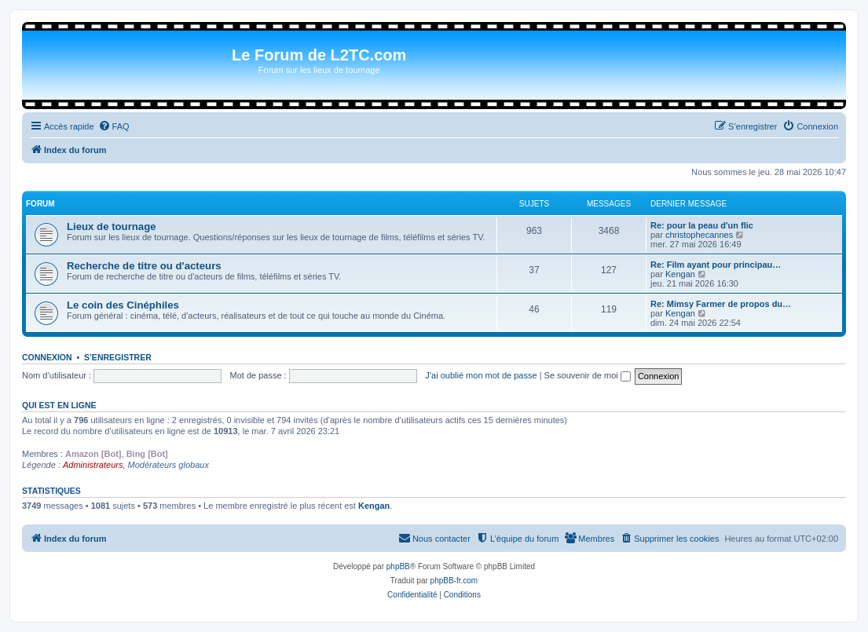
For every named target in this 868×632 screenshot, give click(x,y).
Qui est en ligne (59, 405)
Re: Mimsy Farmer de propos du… (720, 304)
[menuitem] (114, 126)
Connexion (47, 357)
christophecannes (699, 234)
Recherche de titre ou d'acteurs (144, 266)
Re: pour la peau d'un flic (701, 225)
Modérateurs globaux (168, 464)
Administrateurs (93, 464)
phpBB (398, 566)
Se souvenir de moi (587, 375)
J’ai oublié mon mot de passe (481, 375)
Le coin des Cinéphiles (123, 305)
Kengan (680, 274)
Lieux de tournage (111, 226)
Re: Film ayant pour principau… (715, 264)
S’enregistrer (118, 357)
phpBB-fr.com (454, 580)
